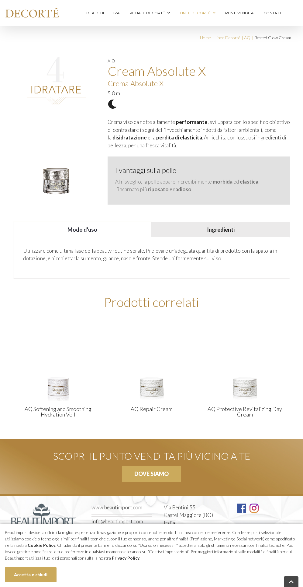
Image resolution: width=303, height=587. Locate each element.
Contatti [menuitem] (272, 13)
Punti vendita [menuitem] (239, 13)
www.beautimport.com (116, 507)
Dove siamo (151, 473)
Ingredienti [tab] (221, 229)
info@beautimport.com (117, 521)
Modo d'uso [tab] (82, 229)
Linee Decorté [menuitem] (197, 13)
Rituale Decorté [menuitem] (149, 13)
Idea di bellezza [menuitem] (102, 13)
